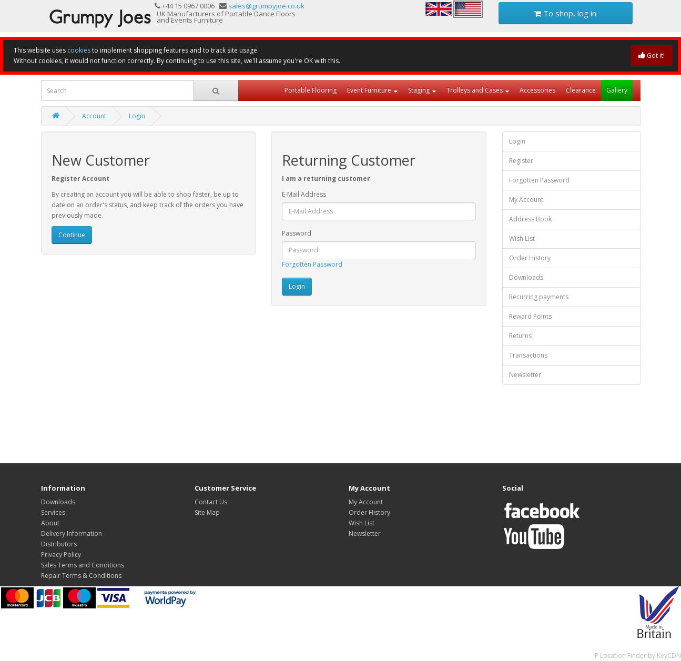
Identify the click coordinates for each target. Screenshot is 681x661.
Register (521, 160)
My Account (526, 199)
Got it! (651, 55)
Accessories (537, 90)
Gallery (616, 90)
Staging (419, 90)
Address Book (530, 219)
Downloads (526, 277)
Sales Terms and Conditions (82, 565)
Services (53, 512)
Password (296, 233)
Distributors (59, 544)
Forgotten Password (312, 264)
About (50, 522)
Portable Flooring (310, 90)
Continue (71, 234)
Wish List (522, 238)
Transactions (528, 355)
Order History (530, 257)
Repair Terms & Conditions (81, 575)
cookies (78, 50)
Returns (520, 335)
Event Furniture (369, 90)
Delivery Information (71, 533)
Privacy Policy (61, 554)
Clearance (581, 90)
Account (94, 115)
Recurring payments (538, 296)
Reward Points (530, 316)
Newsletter (525, 374)
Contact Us (211, 501)
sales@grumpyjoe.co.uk (266, 6)
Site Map (207, 512)
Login (137, 115)
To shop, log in (565, 13)
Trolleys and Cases (474, 90)
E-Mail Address (304, 194)
